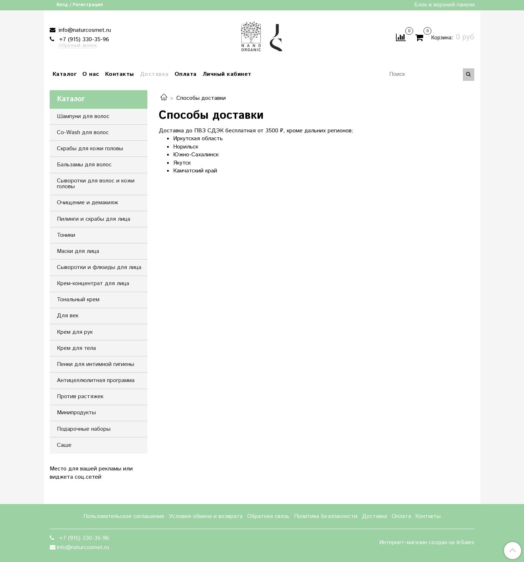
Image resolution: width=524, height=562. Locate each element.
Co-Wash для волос (83, 132)
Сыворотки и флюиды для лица (99, 267)
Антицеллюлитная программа (95, 380)
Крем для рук (75, 332)
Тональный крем (78, 299)
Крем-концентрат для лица (93, 283)
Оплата (186, 74)
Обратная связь (268, 516)
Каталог (65, 74)
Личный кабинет (226, 74)
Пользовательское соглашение (124, 516)
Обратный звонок (78, 46)
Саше (64, 445)
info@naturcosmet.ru (84, 30)
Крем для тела (76, 348)
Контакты (119, 74)
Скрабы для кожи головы (90, 149)
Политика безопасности (325, 516)
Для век (67, 316)
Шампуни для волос (83, 116)
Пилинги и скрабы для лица (93, 219)
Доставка (154, 74)
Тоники (66, 235)
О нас (90, 74)
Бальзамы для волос (84, 165)
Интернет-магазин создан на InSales (426, 543)
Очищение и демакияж (87, 203)
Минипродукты (76, 413)
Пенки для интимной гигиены (95, 364)
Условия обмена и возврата (206, 516)
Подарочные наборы (84, 429)
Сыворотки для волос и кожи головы (95, 184)
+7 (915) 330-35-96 (83, 39)
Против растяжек (80, 396)
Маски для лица (78, 251)
